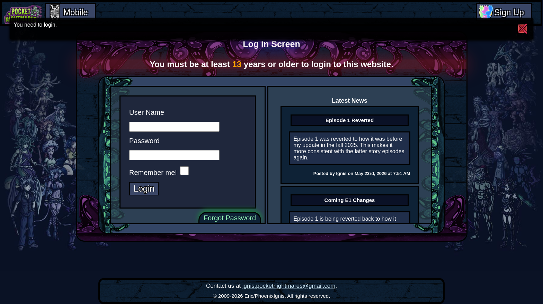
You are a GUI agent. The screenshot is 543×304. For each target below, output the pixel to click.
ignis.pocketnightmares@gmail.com (289, 286)
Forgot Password (230, 217)
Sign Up (509, 12)
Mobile (75, 12)
